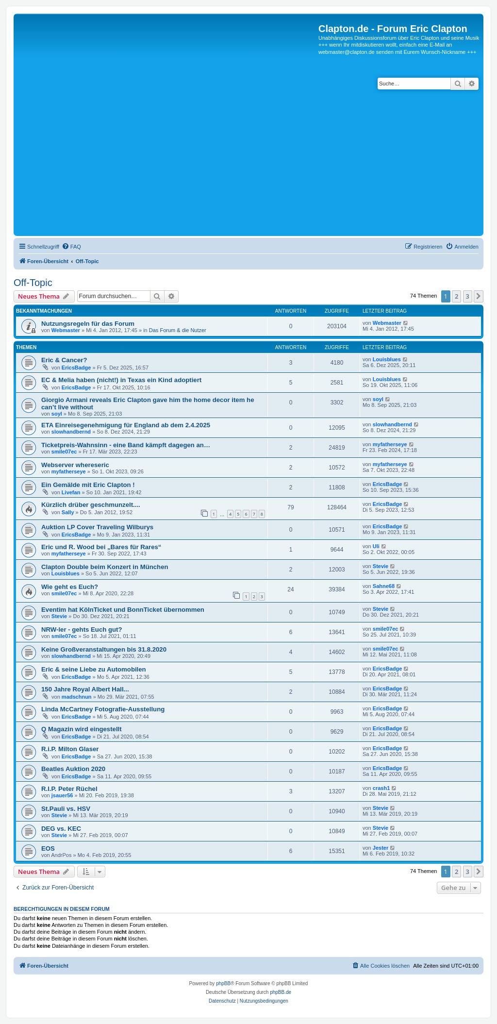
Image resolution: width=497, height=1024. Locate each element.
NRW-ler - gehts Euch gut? (81, 629)
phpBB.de (280, 992)
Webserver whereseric (75, 465)
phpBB (223, 983)
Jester (380, 848)
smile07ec (64, 451)
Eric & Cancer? (64, 360)
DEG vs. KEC (61, 828)
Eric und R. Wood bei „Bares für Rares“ (101, 547)
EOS (48, 848)
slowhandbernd (71, 432)
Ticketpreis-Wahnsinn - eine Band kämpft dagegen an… (125, 445)
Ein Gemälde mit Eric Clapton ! (88, 484)
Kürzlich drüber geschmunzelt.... (90, 504)
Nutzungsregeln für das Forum (87, 323)
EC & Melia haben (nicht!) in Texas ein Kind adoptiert (121, 380)
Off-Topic (33, 282)
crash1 (381, 788)
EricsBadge (76, 367)
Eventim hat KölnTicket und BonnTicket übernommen (122, 609)
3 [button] (467, 296)
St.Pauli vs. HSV (65, 808)
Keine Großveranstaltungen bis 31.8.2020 (103, 649)
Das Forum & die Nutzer (177, 330)
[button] (478, 296)
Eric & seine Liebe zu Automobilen (93, 669)
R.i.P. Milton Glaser (70, 749)
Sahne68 (384, 586)
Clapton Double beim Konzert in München (104, 567)
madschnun (77, 697)
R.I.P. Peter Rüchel (69, 788)
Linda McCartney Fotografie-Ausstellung (103, 709)
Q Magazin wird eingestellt (81, 729)
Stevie (380, 566)
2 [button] (456, 296)
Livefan (71, 492)
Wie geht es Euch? (69, 586)
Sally (68, 512)
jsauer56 (62, 795)
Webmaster (65, 330)
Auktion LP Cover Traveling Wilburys (97, 527)
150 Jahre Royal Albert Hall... (85, 689)
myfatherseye (390, 444)
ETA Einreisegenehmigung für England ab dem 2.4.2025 (125, 425)
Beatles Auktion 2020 (73, 768)
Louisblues (387, 359)
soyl (56, 414)
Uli (376, 546)
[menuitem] (71, 246)
